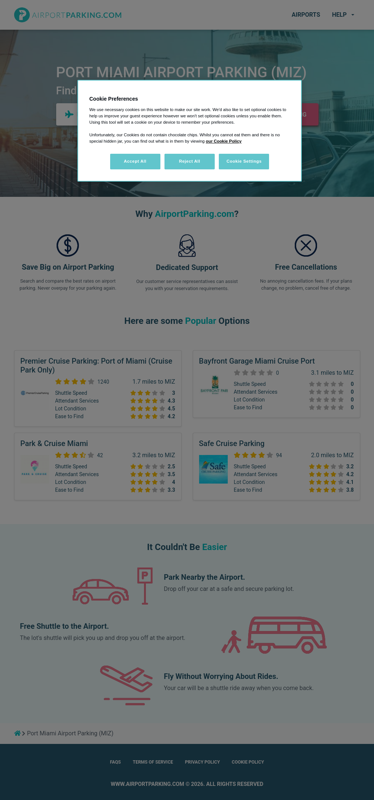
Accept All (135, 161)
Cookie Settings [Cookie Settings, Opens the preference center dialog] (244, 161)
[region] (189, 131)
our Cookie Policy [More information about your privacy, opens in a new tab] (224, 141)
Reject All (189, 161)
